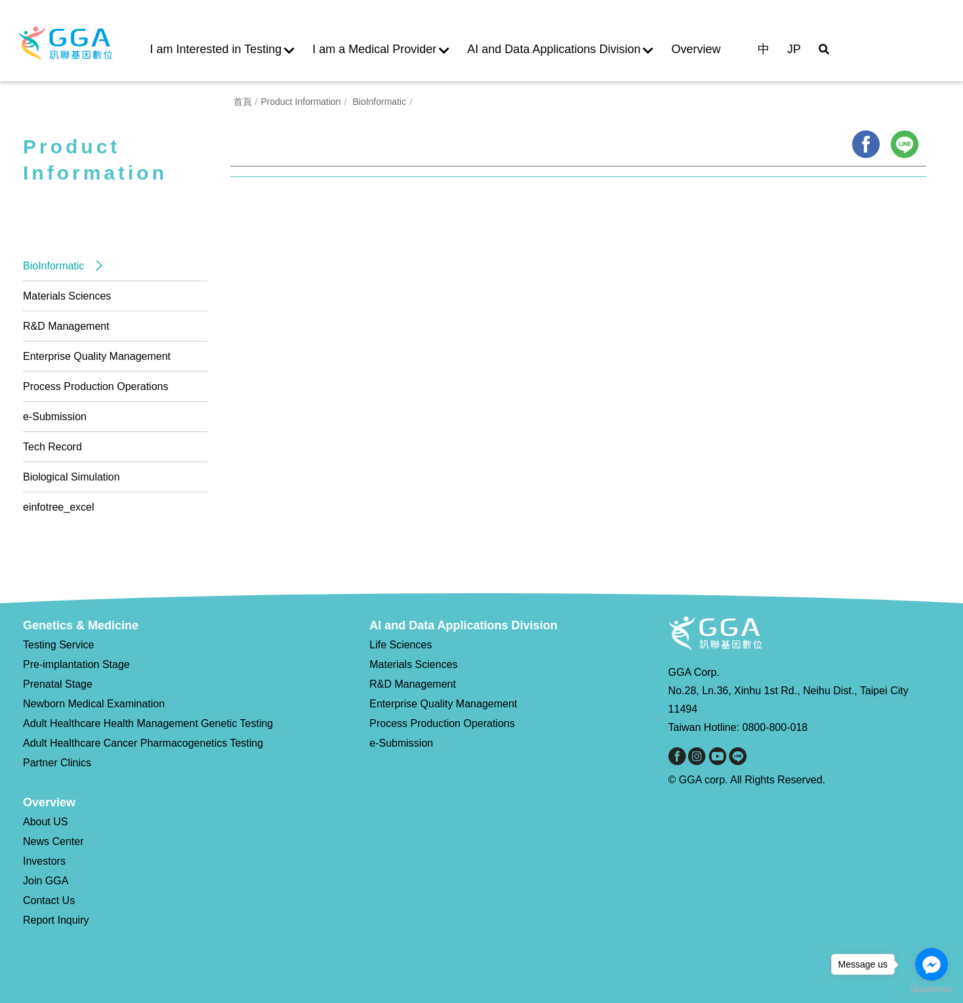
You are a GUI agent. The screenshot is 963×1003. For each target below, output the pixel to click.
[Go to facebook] (931, 964)
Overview (696, 49)
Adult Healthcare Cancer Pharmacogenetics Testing (143, 743)
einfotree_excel (58, 507)
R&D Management (66, 326)
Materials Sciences (67, 296)
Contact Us (49, 900)
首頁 (239, 106)
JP (794, 49)
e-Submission (55, 416)
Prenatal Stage (57, 684)
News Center (53, 841)
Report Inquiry (56, 920)
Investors (44, 861)
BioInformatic (55, 265)
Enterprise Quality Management (97, 356)
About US (45, 821)
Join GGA (45, 880)
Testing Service (58, 644)
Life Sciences (400, 644)
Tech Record (52, 446)
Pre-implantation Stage (76, 664)
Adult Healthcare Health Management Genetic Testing (148, 723)
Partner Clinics (57, 762)
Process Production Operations (95, 386)
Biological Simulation (71, 476)
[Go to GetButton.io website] (932, 989)
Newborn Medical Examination (94, 703)
